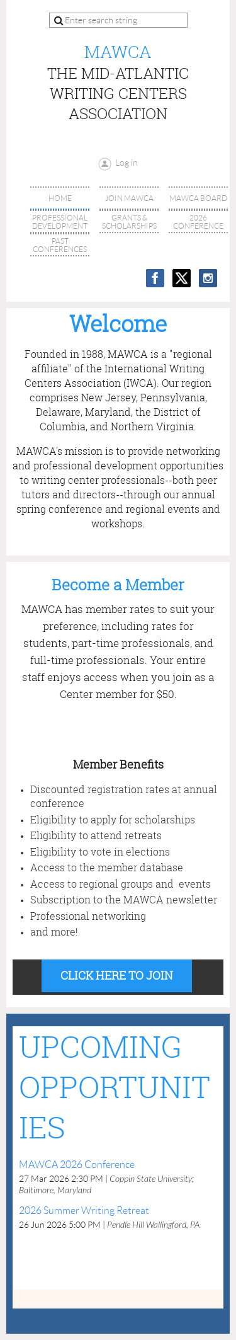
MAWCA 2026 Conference (77, 1164)
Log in (126, 162)
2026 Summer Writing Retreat (84, 1210)
